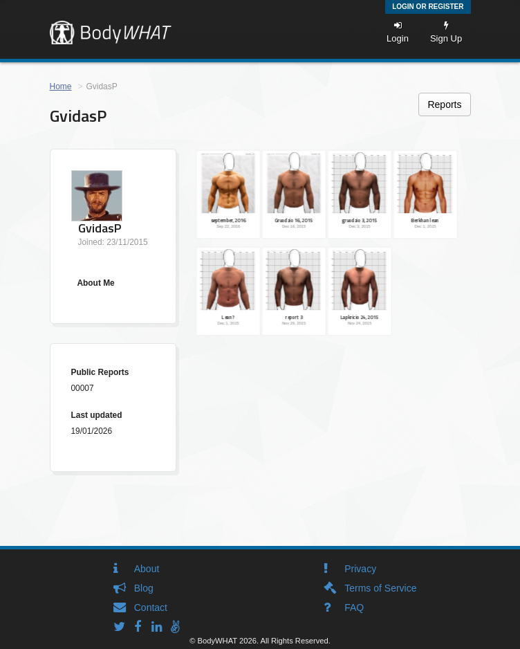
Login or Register (427, 6)
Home (61, 86)
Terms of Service (380, 588)
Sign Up (446, 32)
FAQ (354, 607)
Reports (444, 104)
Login (398, 32)
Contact (150, 607)
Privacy (360, 568)
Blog (144, 588)
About (147, 568)
